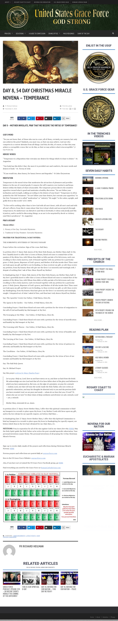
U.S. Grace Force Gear (61, 2)
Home (92, 617)
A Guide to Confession (37, 33)
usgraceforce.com (50, 453)
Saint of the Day (84, 33)
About (98, 617)
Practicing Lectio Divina (104, 203)
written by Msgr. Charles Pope (27, 373)
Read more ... (98, 255)
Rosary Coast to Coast (22, 2)
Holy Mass (99, 214)
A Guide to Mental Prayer (104, 193)
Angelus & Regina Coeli (103, 224)
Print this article (66, 106)
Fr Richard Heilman (10, 106)
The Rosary (99, 234)
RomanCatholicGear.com (50, 467)
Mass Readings (68, 33)
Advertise (105, 617)
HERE (71, 428)
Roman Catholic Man (79, 2)
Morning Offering (101, 183)
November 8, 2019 (10, 108)
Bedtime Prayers (101, 245)
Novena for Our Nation (42, 2)
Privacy (113, 617)
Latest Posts (30, 536)
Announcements (19, 536)
